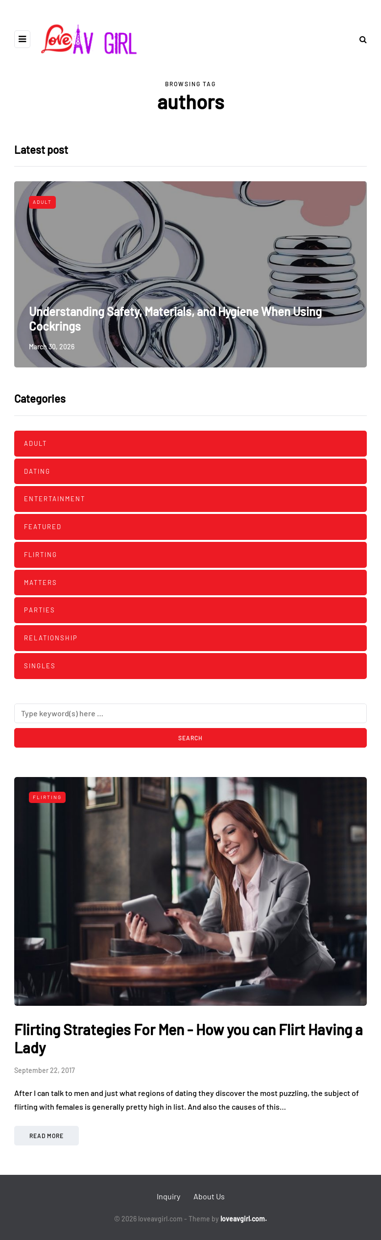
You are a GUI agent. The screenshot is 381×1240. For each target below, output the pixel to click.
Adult (42, 202)
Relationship (51, 638)
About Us (209, 1196)
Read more (46, 1135)
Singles (40, 666)
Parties (39, 610)
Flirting (40, 555)
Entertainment (54, 499)
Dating (37, 471)
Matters (40, 582)
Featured (43, 527)
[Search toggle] (359, 39)
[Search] (190, 713)
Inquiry (168, 1196)
